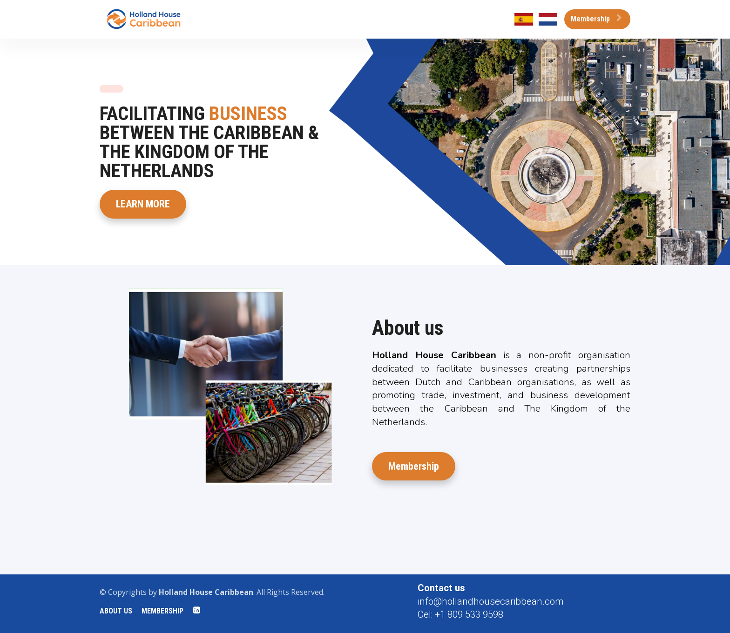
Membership (596, 18)
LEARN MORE (143, 204)
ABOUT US (116, 610)
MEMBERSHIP (162, 610)
